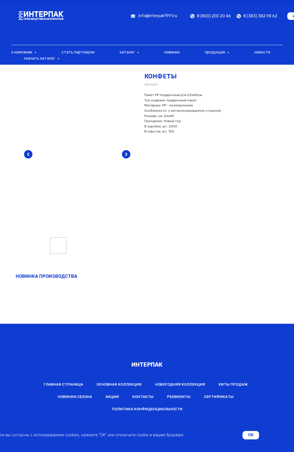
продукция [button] (215, 52)
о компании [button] (22, 52)
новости (262, 52)
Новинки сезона (75, 397)
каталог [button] (128, 52)
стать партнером (78, 52)
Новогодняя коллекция (180, 384)
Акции (112, 397)
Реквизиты (178, 397)
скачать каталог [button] (40, 58)
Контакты (143, 397)
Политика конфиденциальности (147, 409)
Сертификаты (219, 397)
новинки (172, 52)
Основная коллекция (119, 384)
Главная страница (63, 384)
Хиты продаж (233, 384)
